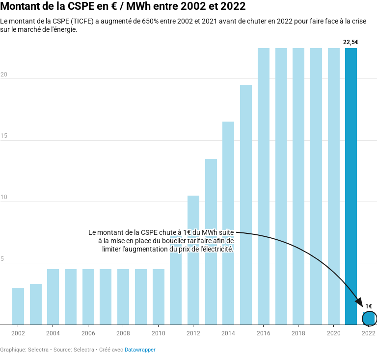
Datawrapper (140, 350)
